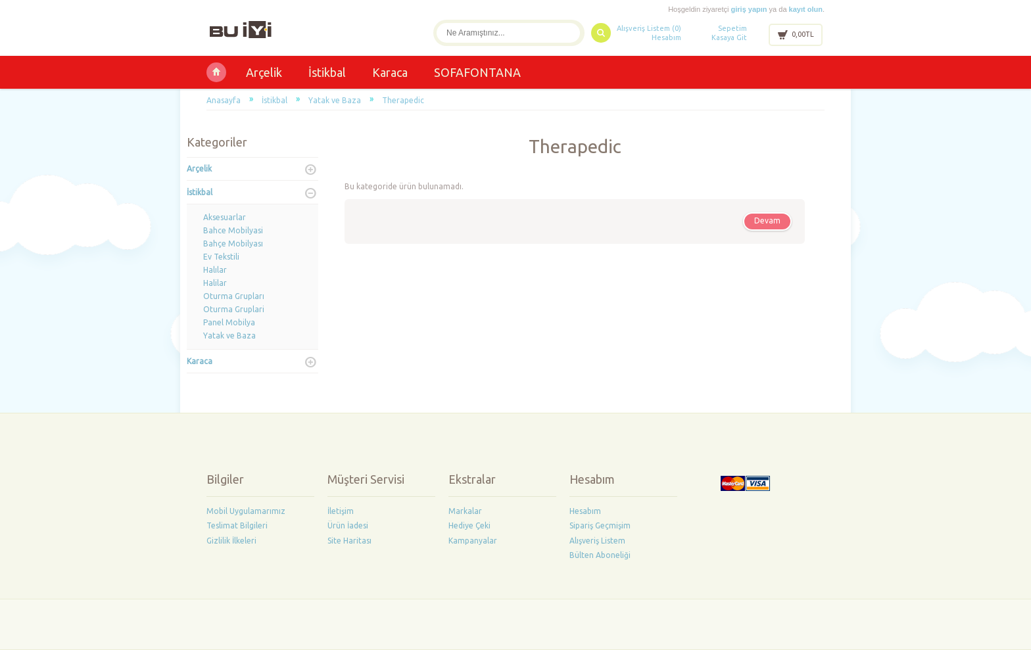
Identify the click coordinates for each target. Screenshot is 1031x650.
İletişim (340, 511)
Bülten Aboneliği (600, 555)
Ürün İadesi (347, 525)
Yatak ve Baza (334, 100)
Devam (767, 220)
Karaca (390, 72)
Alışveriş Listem (597, 540)
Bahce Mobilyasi (233, 230)
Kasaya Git (729, 37)
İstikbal (327, 72)
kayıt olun (806, 9)
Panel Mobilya (229, 322)
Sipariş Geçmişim (600, 525)
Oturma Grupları (233, 296)
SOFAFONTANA (477, 72)
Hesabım (666, 37)
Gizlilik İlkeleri (231, 540)
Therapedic (403, 100)
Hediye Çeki (469, 525)
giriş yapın (749, 9)
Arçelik (264, 72)
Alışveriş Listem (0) (649, 28)
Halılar (215, 270)
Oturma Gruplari (233, 309)
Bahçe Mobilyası (233, 243)
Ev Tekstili (221, 256)
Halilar (215, 283)
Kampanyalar (472, 540)
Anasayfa (223, 100)
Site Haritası (349, 540)
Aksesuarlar (224, 217)
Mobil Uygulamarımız (245, 511)
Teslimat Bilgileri (237, 525)
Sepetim (732, 28)
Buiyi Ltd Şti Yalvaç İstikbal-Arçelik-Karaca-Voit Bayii (216, 72)
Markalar (465, 511)
